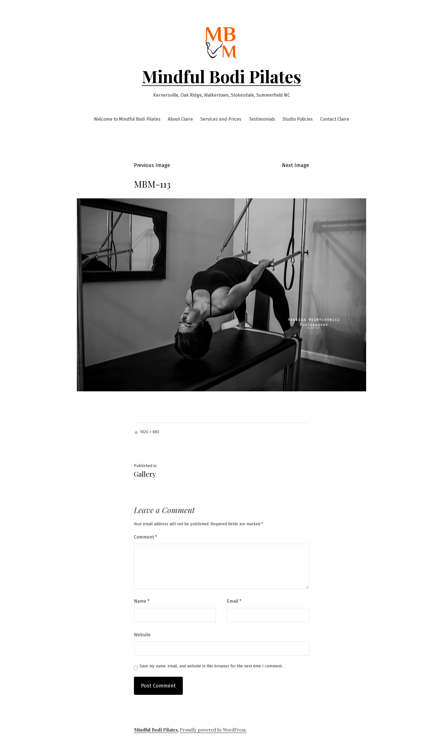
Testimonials (262, 119)
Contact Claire (334, 119)
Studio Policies (298, 119)
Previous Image (152, 165)
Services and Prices (220, 119)
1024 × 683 (149, 431)
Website (142, 634)
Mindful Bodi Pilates (221, 76)
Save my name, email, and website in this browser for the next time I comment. (211, 666)
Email (234, 601)
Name (141, 601)
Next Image (295, 165)
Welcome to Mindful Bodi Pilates (127, 119)
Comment (145, 537)
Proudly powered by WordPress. (213, 730)
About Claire (180, 119)
